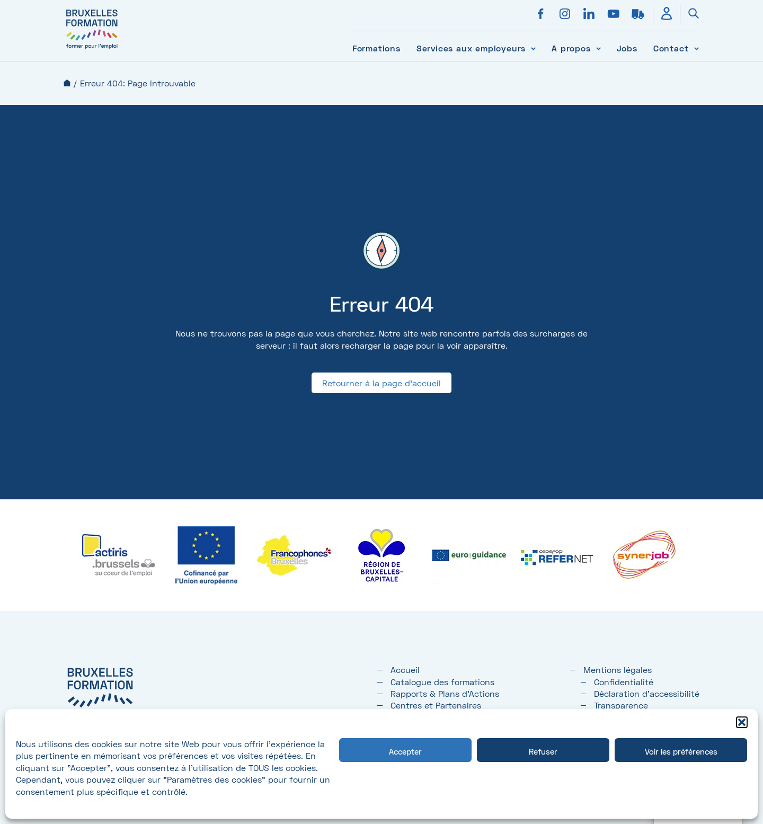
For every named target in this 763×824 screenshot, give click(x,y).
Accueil (67, 82)
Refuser (543, 751)
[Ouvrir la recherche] (689, 13)
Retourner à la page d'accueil (381, 383)
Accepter (405, 751)
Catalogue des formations (442, 682)
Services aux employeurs (471, 48)
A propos (571, 48)
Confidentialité (623, 682)
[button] (742, 722)
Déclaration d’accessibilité (646, 693)
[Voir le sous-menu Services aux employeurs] (533, 48)
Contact (671, 48)
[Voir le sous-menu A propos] (598, 48)
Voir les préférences (681, 751)
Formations (376, 48)
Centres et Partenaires (436, 705)
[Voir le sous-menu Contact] (696, 48)
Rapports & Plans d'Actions (445, 693)
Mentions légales (617, 669)
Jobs (627, 48)
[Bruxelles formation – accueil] (92, 49)
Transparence (621, 705)
